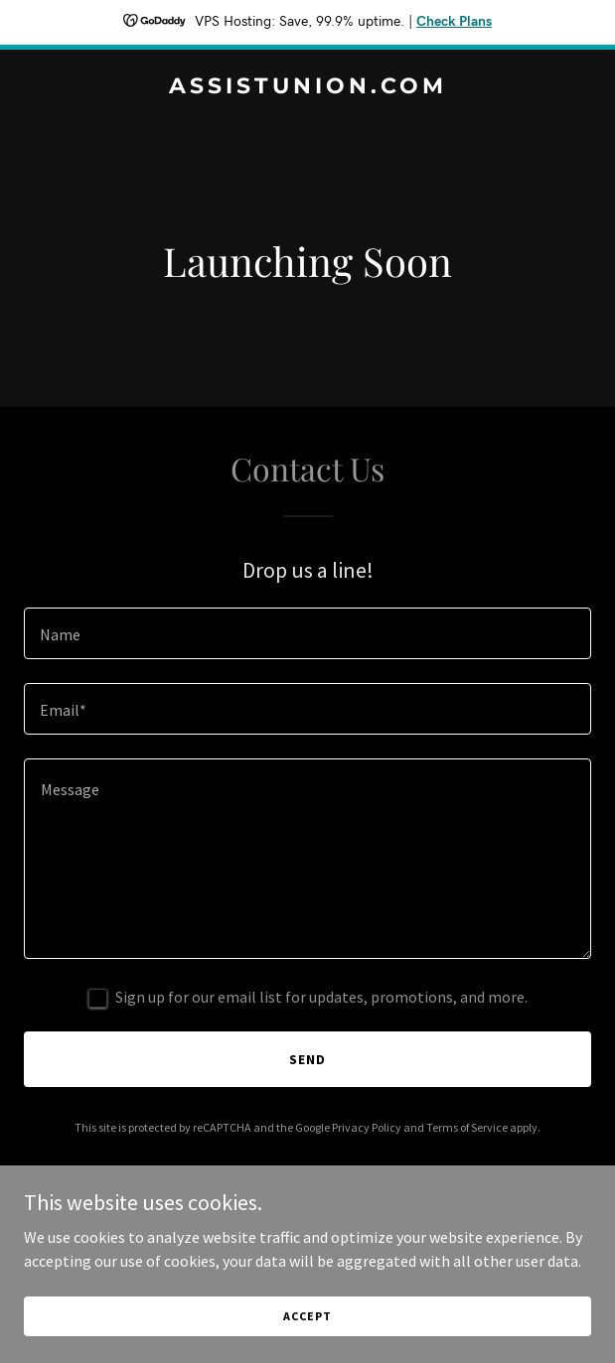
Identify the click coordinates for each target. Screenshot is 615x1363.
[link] (307, 87)
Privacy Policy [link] (366, 1127)
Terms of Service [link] (467, 1127)
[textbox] (307, 633)
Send (307, 1059)
